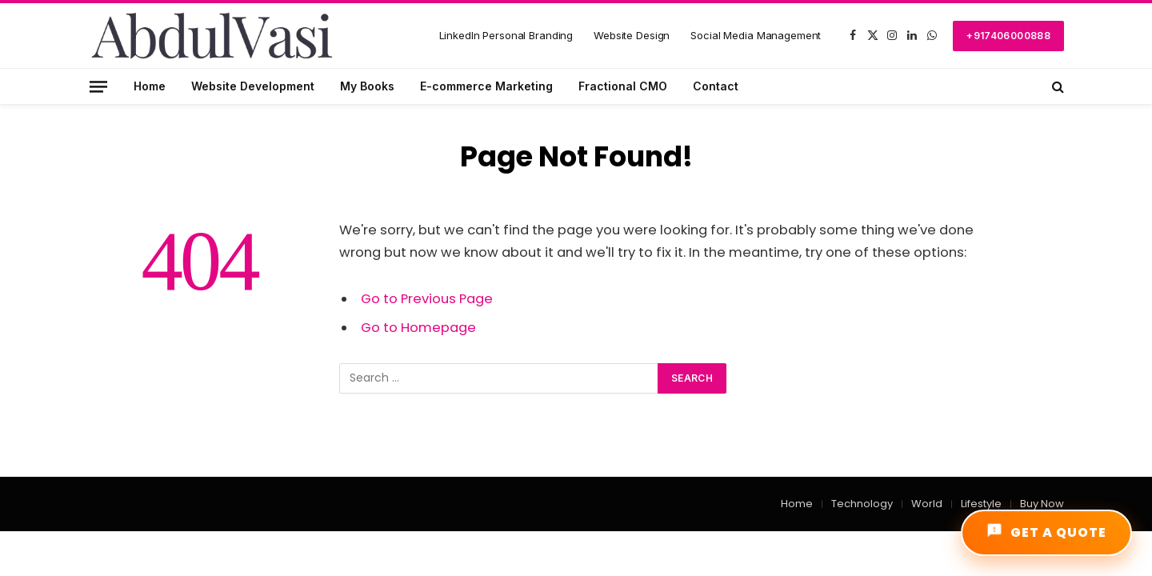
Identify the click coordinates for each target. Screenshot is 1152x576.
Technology (862, 503)
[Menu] (98, 86)
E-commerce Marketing (486, 86)
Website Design (632, 35)
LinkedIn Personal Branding (506, 35)
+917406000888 (1008, 36)
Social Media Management (755, 35)
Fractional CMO (622, 86)
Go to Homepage (418, 327)
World (926, 503)
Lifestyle (981, 503)
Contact (715, 86)
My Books (367, 86)
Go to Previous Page (427, 299)
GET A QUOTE (1046, 532)
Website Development (252, 86)
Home (150, 86)
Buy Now (1042, 503)
